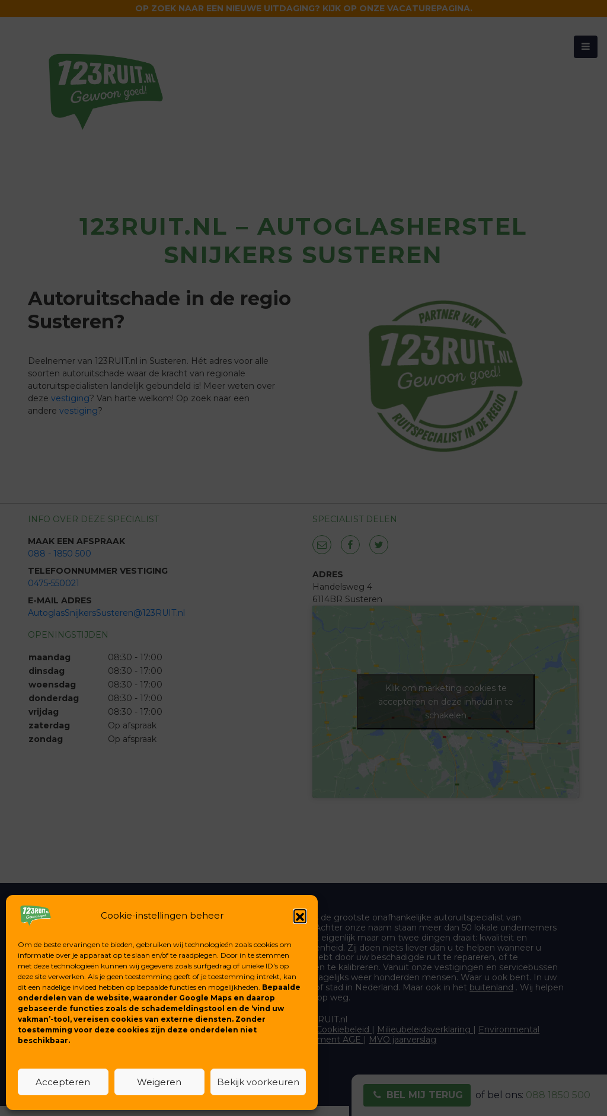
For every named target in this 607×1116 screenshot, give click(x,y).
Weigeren (159, 1082)
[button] (300, 916)
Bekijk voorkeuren (258, 1082)
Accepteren (63, 1082)
